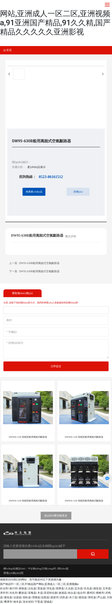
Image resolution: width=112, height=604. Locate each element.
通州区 (91, 592)
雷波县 (41, 588)
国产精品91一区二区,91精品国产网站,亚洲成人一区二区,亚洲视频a (39, 584)
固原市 (55, 597)
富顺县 (32, 592)
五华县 (107, 588)
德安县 (97, 588)
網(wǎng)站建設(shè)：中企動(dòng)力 (24, 568)
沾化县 (32, 588)
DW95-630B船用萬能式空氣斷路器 (39, 271)
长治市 (4, 588)
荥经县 (92, 597)
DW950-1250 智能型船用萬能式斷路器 (28, 437)
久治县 (69, 588)
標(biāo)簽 (63, 568)
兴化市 (13, 592)
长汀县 (73, 597)
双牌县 (60, 588)
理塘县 (36, 597)
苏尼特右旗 (50, 592)
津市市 (4, 592)
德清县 (83, 597)
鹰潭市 (8, 601)
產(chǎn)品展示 (36, 167)
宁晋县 (39, 601)
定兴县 (79, 588)
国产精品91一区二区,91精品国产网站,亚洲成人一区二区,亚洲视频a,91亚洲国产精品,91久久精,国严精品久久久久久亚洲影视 (55, 18)
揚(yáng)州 (50, 568)
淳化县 (51, 588)
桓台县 (72, 592)
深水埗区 (28, 601)
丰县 (40, 592)
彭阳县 (45, 597)
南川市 (13, 588)
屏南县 (23, 588)
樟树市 (100, 592)
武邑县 (64, 597)
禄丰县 (17, 601)
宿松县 (27, 597)
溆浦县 (63, 592)
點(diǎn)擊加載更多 (55, 515)
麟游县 (23, 592)
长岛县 (88, 588)
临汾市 (81, 592)
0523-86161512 (51, 177)
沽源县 (17, 597)
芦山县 (101, 597)
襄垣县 (8, 597)
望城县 (48, 601)
